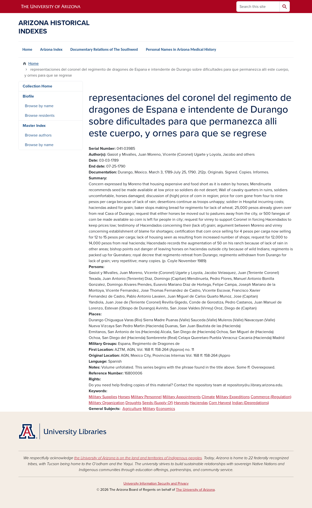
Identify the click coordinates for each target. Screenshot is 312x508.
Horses (124, 396)
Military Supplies (103, 396)
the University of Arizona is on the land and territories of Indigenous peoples (138, 458)
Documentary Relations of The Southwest (104, 49)
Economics (165, 408)
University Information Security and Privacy (156, 483)
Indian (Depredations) (250, 402)
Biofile (28, 96)
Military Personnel (146, 396)
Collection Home (37, 86)
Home (27, 49)
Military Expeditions (233, 396)
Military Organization (106, 402)
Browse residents (39, 115)
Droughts (133, 402)
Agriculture (132, 408)
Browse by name (39, 105)
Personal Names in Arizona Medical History (181, 49)
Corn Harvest (220, 402)
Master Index (34, 125)
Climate (208, 396)
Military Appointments (182, 396)
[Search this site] (258, 6)
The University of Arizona (195, 490)
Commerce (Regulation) (271, 396)
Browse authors (38, 135)
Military (149, 408)
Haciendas (199, 402)
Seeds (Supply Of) (157, 402)
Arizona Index (51, 49)
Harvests (181, 402)
